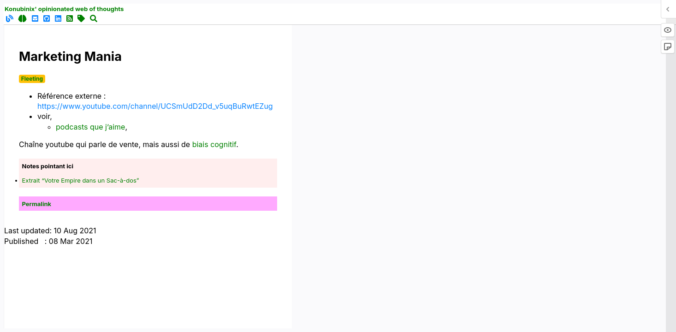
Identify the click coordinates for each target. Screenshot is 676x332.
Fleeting (32, 78)
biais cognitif (214, 144)
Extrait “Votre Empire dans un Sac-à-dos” (80, 180)
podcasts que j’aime (90, 126)
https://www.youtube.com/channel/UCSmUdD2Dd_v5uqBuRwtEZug (155, 106)
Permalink (37, 204)
